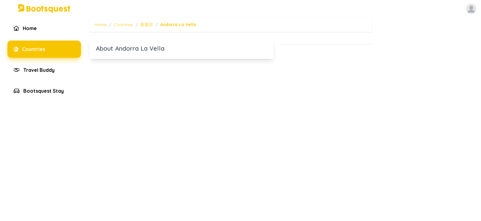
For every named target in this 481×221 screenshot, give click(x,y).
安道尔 (146, 24)
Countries (123, 24)
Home (100, 24)
